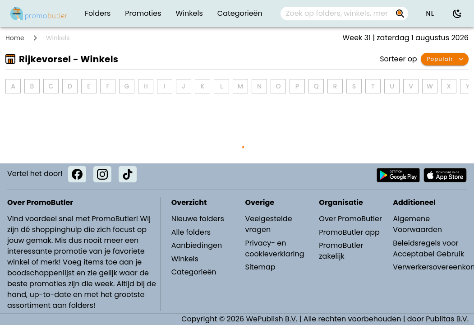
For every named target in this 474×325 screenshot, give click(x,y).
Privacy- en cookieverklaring (274, 248)
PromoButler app (349, 232)
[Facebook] (77, 174)
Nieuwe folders (197, 219)
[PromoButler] (38, 13)
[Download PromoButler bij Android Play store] (398, 175)
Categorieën (193, 272)
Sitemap (260, 267)
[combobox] (345, 13)
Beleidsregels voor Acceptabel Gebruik (428, 248)
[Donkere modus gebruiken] (457, 13)
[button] (429, 13)
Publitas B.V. (447, 319)
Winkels (184, 259)
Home (14, 37)
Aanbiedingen (196, 245)
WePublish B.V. (272, 319)
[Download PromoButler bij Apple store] (445, 175)
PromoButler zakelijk (341, 250)
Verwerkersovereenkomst (429, 267)
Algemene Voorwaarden (417, 224)
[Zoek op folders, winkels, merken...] (337, 13)
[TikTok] (128, 174)
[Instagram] (102, 174)
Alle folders (191, 232)
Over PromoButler (350, 219)
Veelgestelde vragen (268, 224)
